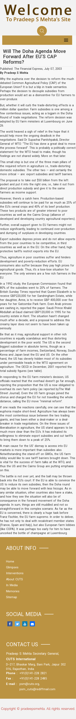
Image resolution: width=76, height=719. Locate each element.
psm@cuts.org (29, 684)
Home (10, 561)
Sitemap (11, 597)
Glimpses (12, 567)
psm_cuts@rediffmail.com (37, 689)
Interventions (15, 573)
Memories (12, 591)
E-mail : (11, 684)
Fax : (9, 678)
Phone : (11, 673)
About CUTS (14, 579)
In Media (12, 585)
